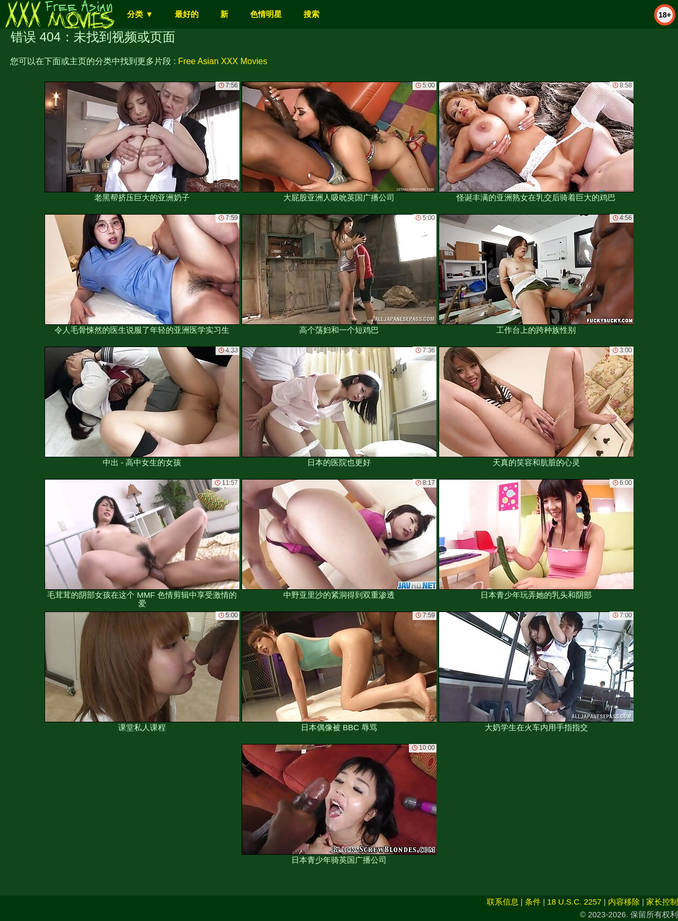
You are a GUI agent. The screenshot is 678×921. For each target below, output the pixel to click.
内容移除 (624, 901)
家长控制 (662, 901)
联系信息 (503, 901)
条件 (533, 901)
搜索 (311, 14)
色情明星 (266, 14)
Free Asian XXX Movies (222, 61)
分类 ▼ (140, 14)
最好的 (187, 14)
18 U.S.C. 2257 (574, 901)
